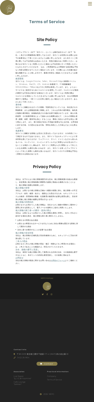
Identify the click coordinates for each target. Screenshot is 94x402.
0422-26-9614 (21, 357)
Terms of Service (54, 380)
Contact (47, 363)
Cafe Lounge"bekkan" (19, 383)
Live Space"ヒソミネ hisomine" (22, 377)
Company (51, 376)
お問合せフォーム (58, 260)
